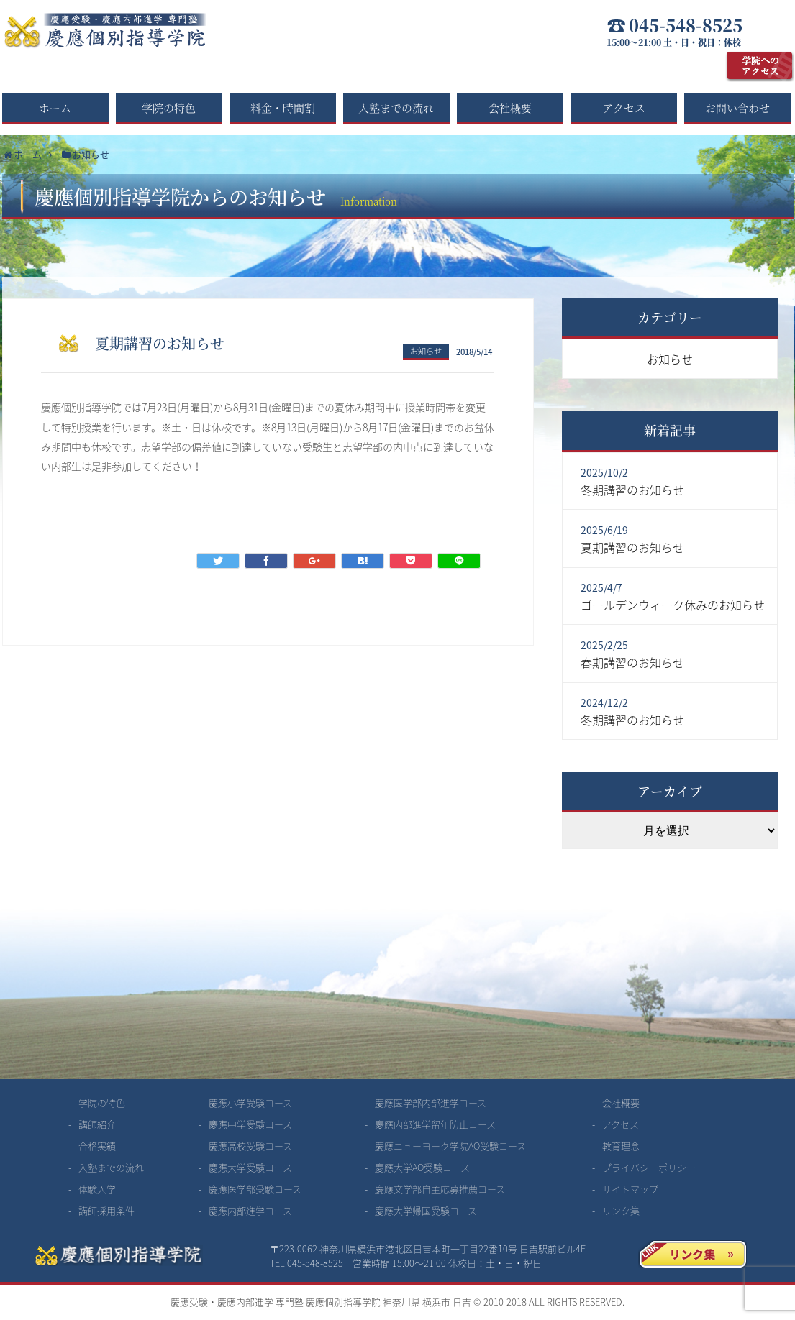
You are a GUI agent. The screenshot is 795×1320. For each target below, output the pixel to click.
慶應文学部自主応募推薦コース (440, 1189)
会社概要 (510, 107)
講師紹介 (97, 1124)
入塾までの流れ (396, 107)
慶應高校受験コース (250, 1145)
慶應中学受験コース (250, 1124)
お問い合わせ (737, 107)
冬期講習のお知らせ (632, 489)
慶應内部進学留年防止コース (435, 1124)
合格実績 (97, 1145)
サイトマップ (630, 1189)
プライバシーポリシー (649, 1167)
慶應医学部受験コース (255, 1189)
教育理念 (621, 1145)
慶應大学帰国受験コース (426, 1210)
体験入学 (97, 1189)
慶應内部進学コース (250, 1210)
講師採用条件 (106, 1210)
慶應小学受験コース (250, 1102)
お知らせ (426, 351)
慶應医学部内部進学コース (430, 1102)
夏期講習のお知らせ (632, 547)
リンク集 (621, 1210)
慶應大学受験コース (250, 1167)
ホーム (55, 107)
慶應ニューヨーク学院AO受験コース (450, 1145)
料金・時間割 (282, 107)
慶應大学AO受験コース (422, 1167)
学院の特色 (169, 107)
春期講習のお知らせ (632, 662)
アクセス (623, 107)
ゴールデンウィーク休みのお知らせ (673, 604)
